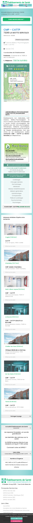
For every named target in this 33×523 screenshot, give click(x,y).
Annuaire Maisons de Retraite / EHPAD (12, 12)
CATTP (7, 241)
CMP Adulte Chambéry (13, 267)
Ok (16, 518)
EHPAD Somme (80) (9, 497)
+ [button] (5, 74)
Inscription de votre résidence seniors (15, 508)
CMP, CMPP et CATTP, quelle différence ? (16, 462)
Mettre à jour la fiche (22, 39)
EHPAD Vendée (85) (9, 500)
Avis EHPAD (6, 506)
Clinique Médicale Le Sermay (15, 350)
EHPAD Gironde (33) (9, 491)
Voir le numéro (20, 60)
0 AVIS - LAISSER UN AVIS (16, 67)
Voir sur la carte (10, 246)
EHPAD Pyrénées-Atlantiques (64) (13, 495)
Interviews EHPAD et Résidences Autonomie (16, 510)
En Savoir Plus (16, 521)
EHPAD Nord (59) (8, 493)
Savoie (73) (6, 14)
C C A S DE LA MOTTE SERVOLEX (16, 168)
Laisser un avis (24, 207)
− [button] (5, 76)
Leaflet (5, 100)
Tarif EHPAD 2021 (8, 513)
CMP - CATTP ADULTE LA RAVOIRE (14, 321)
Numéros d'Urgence (16, 458)
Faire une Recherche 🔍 (16, 19)
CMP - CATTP (10, 293)
